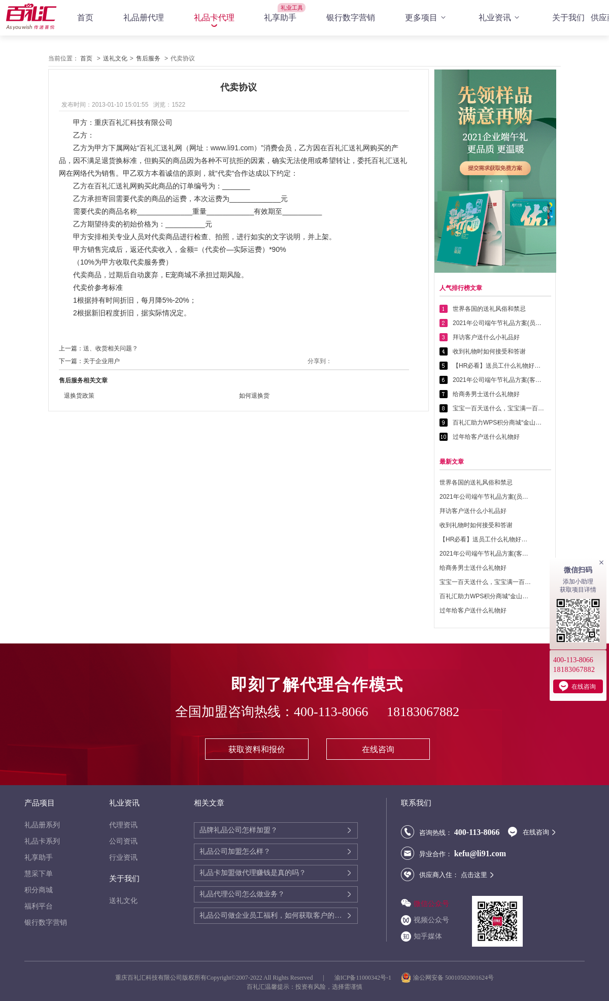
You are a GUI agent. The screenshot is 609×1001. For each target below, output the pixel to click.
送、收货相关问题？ (110, 348)
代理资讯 (123, 825)
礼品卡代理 (214, 17)
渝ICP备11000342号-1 (362, 977)
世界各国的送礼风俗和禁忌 (489, 308)
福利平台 (38, 906)
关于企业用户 (101, 361)
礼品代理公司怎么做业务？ (242, 894)
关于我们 (568, 17)
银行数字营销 (350, 17)
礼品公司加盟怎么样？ (234, 851)
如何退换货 (254, 395)
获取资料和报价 (256, 749)
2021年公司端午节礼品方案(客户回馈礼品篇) (498, 379)
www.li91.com (232, 148)
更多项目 (427, 18)
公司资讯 (123, 841)
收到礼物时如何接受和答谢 (489, 351)
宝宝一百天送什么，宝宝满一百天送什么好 (498, 408)
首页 (85, 17)
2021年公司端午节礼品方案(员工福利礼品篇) (498, 323)
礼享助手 (280, 17)
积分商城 (38, 890)
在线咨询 (378, 749)
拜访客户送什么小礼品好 (486, 337)
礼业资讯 (500, 18)
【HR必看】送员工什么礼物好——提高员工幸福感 (498, 365)
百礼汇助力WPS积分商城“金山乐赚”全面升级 (498, 422)
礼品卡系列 (42, 841)
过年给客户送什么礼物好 (486, 436)
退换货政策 (79, 395)
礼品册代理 (143, 17)
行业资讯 (123, 857)
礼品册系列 (42, 825)
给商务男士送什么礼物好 (486, 394)
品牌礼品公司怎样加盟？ (238, 830)
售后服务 (148, 58)
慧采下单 (38, 874)
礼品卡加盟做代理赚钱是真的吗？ (252, 873)
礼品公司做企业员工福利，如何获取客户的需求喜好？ (272, 915)
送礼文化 (115, 58)
